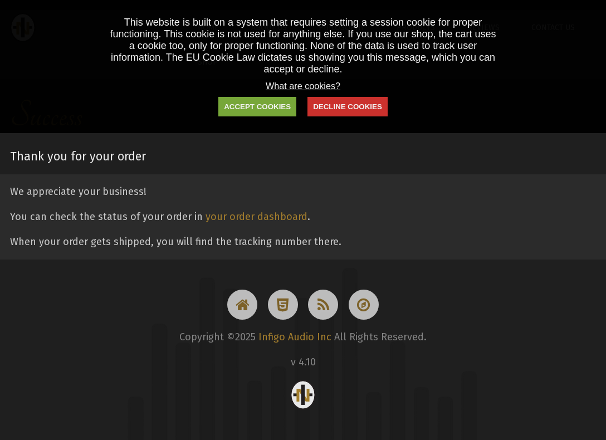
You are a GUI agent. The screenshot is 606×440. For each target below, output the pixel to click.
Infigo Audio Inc (294, 337)
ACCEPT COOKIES (257, 106)
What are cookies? (303, 86)
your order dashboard (256, 217)
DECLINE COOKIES (347, 106)
